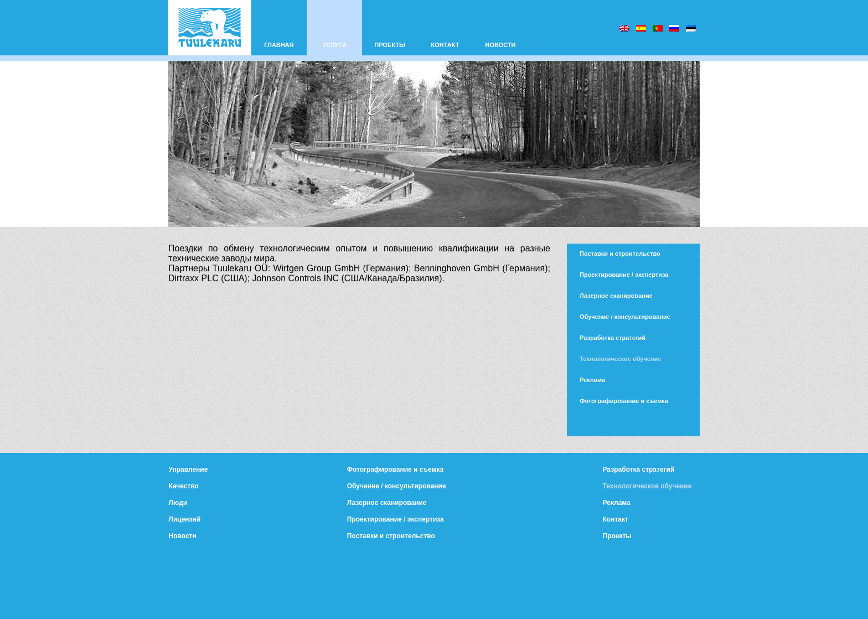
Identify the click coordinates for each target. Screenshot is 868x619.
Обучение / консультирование (625, 316)
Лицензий (185, 519)
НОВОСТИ (500, 45)
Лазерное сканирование (616, 295)
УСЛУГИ (334, 45)
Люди (178, 503)
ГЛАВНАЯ (278, 45)
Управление (188, 469)
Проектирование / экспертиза (624, 274)
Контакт (615, 519)
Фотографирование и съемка (624, 401)
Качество (184, 486)
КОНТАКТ (445, 45)
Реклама (592, 379)
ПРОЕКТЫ (389, 45)
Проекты (617, 536)
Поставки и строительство (620, 253)
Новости (183, 536)
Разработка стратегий (612, 337)
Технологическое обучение (621, 358)
